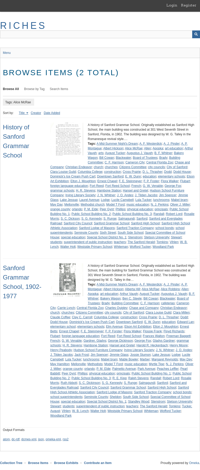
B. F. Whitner (163, 153)
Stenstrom (135, 237)
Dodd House (182, 172)
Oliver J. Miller (180, 204)
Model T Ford (115, 204)
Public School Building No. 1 (151, 373)
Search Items (59, 89)
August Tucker (115, 153)
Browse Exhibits (66, 463)
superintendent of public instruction (88, 242)
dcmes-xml (28, 439)
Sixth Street (108, 232)
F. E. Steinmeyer (130, 181)
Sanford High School (145, 223)
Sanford (141, 218)
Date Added (52, 113)
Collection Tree (11, 463)
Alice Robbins (170, 289)
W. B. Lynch (80, 411)
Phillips (121, 209)
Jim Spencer (168, 195)
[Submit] (196, 34)
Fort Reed (96, 186)
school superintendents (66, 397)
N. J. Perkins (159, 204)
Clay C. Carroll (82, 317)
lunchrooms (161, 200)
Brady (163, 158)
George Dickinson (120, 340)
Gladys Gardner (164, 340)
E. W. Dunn (133, 176)
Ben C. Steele (132, 298)
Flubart (185, 181)
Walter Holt (68, 247)
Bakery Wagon (110, 298)
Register (188, 5)
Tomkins (162, 242)
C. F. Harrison (114, 162)
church (98, 167)
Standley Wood (138, 401)
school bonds (164, 228)
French (136, 186)
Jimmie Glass (119, 355)
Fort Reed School (117, 186)
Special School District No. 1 (106, 237)
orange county (60, 209)
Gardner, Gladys (94, 340)
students (56, 242)
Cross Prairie (132, 172)
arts (100, 153)
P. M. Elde (91, 209)
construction (112, 172)
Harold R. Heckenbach (152, 345)
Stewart (176, 237)
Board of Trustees (145, 158)
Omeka (194, 463)
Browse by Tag (34, 89)
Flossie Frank (152, 331)
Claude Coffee (60, 317)
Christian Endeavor (78, 167)
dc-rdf (15, 439)
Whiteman (121, 247)
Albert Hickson (113, 148)
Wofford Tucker (140, 247)
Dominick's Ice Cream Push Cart (72, 176)
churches (111, 167)
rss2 (65, 439)
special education (73, 237)
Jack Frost (81, 355)
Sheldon (115, 397)
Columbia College (90, 172)
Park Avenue (146, 369)
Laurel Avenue (89, 200)
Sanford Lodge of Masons (97, 228)
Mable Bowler (128, 359)
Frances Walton (154, 336)
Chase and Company (144, 308)
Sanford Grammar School (111, 223)
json (41, 439)
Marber (145, 359)
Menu (7, 53)
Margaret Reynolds (165, 359)
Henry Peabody (61, 350)
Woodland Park (163, 247)
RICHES (23, 25)
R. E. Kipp (120, 378)
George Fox (173, 186)
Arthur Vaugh (129, 294)
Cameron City (135, 162)
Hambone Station (109, 190)
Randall (158, 214)
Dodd (168, 172)
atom (6, 439)
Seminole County (86, 232)
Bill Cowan (106, 158)
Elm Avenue (114, 326)
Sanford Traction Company (135, 228)
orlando (77, 209)
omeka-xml (53, 439)
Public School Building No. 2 (91, 214)
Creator (36, 113)
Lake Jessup (68, 200)
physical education (140, 209)
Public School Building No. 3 (132, 214)
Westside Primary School (94, 247)
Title (22, 113)
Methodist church (92, 204)
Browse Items (38, 463)
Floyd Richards (174, 331)
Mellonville (71, 204)
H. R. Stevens (85, 190)
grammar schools (62, 190)
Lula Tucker (143, 200)
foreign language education (69, 186)
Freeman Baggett (178, 336)
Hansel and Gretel (135, 190)
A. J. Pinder (172, 143)
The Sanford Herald (141, 242)
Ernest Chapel (107, 181)
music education (137, 204)
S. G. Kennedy (91, 218)
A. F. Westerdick (150, 143)
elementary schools (171, 176)
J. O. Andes (125, 195)
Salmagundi (126, 218)
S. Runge (109, 218)
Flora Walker (170, 181)
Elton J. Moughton (83, 181)
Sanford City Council (78, 223)
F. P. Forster (113, 331)
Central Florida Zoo (159, 162)
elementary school (63, 326)
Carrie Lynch (66, 308)
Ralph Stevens (138, 378)
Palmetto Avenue (124, 369)
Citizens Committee (132, 167)
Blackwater (123, 158)
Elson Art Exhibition (137, 326)
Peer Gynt (107, 209)
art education (174, 148)
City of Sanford (177, 167)
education (149, 176)
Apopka (158, 148)
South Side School (130, 232)
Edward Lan (185, 322)
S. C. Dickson (70, 218)
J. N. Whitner (106, 195)
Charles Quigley (116, 308)
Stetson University (156, 237)
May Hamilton (59, 364)
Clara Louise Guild (63, 172)
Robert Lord (174, 214)
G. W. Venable (153, 186)
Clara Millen (181, 312)
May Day (56, 204)
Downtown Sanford (110, 176)
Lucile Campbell (122, 200)
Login (171, 5)
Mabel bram (179, 200)
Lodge (105, 200)
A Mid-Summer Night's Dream (117, 143)
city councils (156, 167)
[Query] (100, 34)
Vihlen (174, 242)
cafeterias (168, 303)
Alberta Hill (132, 289)
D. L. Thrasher (152, 172)
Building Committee (125, 303)
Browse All (11, 89)
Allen (147, 148)
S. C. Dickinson (89, 383)
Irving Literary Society (80, 195)
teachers (120, 242)
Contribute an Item (97, 463)
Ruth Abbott (69, 383)
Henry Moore (179, 345)
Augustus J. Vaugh (140, 153)
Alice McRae (133, 148)
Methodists (95, 364)
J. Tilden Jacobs (146, 195)
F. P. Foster (151, 181)
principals (161, 209)
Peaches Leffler (168, 369)
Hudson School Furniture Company (97, 350)
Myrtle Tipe (156, 364)
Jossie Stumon (140, 355)
